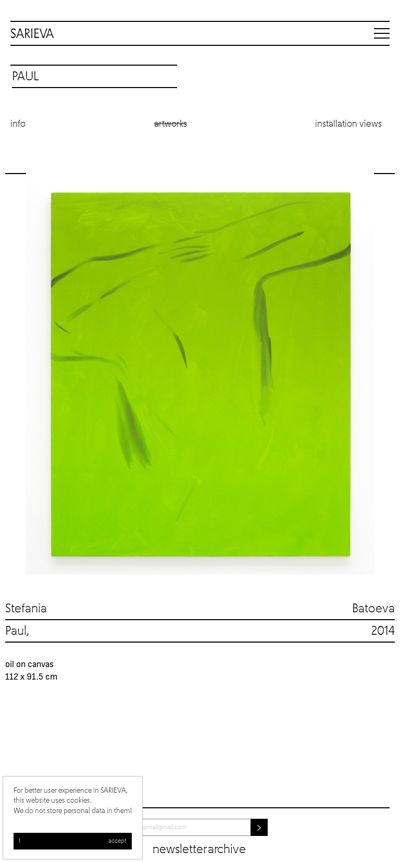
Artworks (170, 124)
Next (384, 373)
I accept (73, 841)
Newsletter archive (199, 849)
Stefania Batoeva (200, 608)
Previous (15, 373)
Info (18, 124)
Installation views (348, 124)
